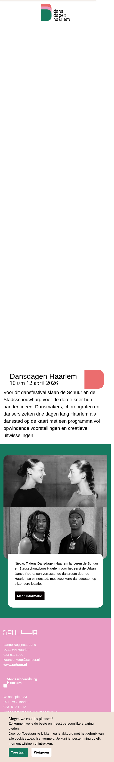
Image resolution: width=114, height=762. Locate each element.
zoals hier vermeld (40, 738)
